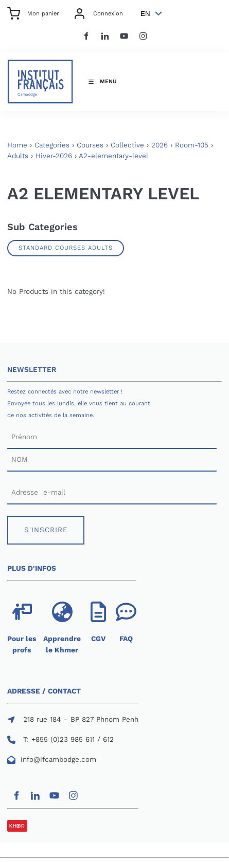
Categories (51, 145)
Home (17, 145)
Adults (17, 156)
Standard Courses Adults (66, 247)
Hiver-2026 (54, 156)
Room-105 (191, 145)
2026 (159, 145)
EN (145, 13)
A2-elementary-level (113, 156)
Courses (90, 145)
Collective (127, 145)
